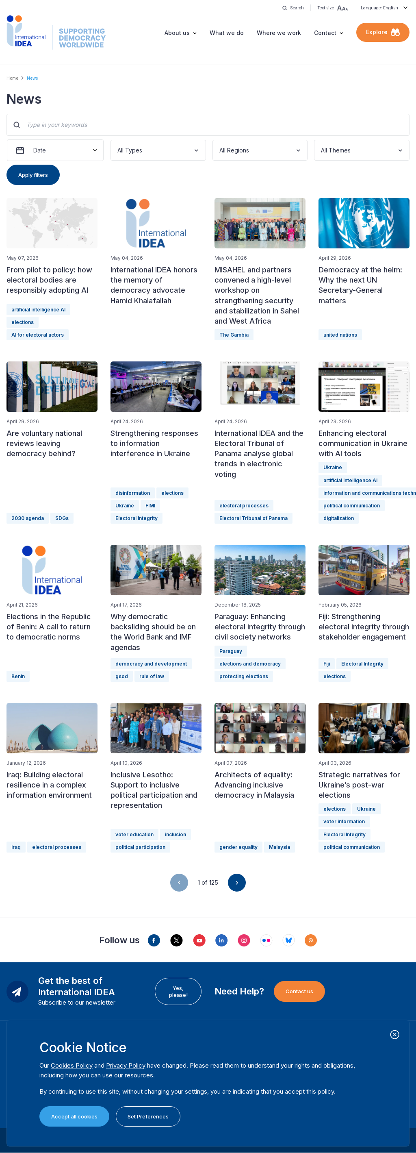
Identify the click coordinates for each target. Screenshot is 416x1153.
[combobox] (118, 150)
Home (12, 78)
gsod (121, 676)
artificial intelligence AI (38, 310)
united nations (340, 335)
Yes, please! (178, 991)
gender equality (238, 847)
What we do (227, 32)
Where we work (279, 32)
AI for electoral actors (37, 335)
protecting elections (243, 676)
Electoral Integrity (136, 518)
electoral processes (244, 506)
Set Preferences (148, 1116)
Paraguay (230, 651)
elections (22, 322)
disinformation (132, 493)
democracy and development (151, 664)
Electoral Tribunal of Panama (253, 518)
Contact (325, 32)
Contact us (299, 991)
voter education (134, 834)
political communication (351, 506)
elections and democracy (250, 664)
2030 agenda (27, 518)
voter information (344, 821)
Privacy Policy (125, 1065)
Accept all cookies (74, 1116)
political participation (140, 847)
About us (177, 32)
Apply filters (33, 175)
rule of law (151, 676)
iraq (16, 847)
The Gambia (234, 335)
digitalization (338, 518)
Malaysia (279, 847)
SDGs (62, 518)
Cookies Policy (72, 1065)
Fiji (326, 664)
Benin (18, 676)
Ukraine (124, 506)
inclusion (175, 834)
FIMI (150, 506)
